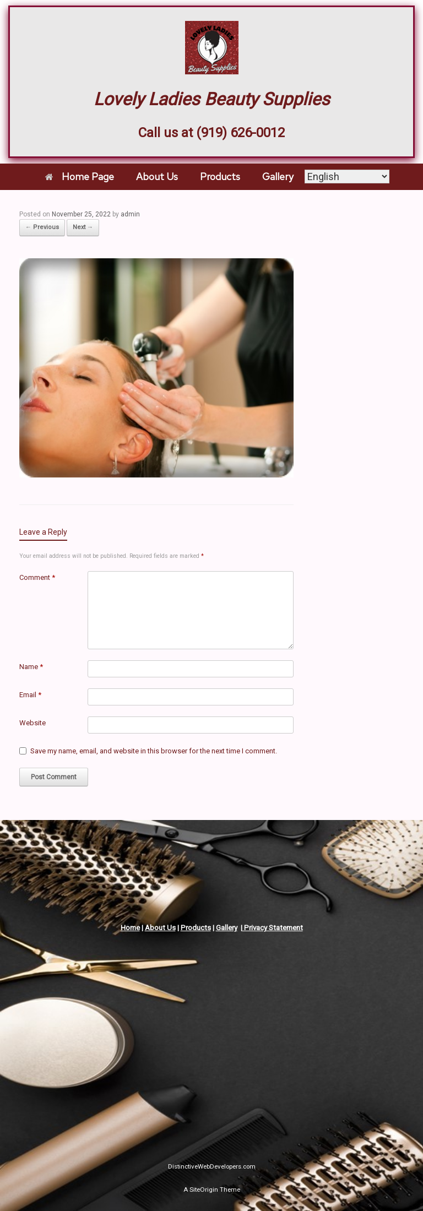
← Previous (42, 227)
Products (220, 176)
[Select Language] (347, 177)
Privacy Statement (272, 928)
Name (31, 666)
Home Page (79, 176)
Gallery (278, 176)
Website (32, 723)
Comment (37, 577)
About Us (157, 176)
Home (130, 928)
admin (130, 214)
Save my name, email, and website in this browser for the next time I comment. (153, 751)
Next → (83, 227)
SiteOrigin (203, 1189)
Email (30, 695)
